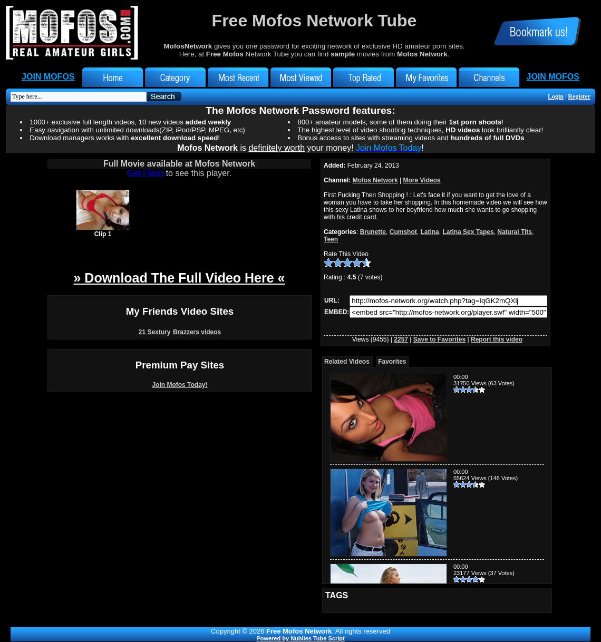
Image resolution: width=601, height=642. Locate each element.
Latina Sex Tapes (467, 232)
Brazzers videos (197, 332)
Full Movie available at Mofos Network (179, 163)
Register (579, 96)
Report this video (496, 339)
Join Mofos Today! (179, 384)
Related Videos (347, 361)
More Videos (422, 180)
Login (556, 96)
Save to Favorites (439, 339)
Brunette (373, 232)
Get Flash (145, 173)
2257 (401, 339)
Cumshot (403, 232)
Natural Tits (514, 232)
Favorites (392, 361)
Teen (331, 239)
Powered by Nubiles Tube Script (300, 638)
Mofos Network (375, 180)
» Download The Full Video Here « (179, 277)
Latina (429, 232)
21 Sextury (155, 332)
